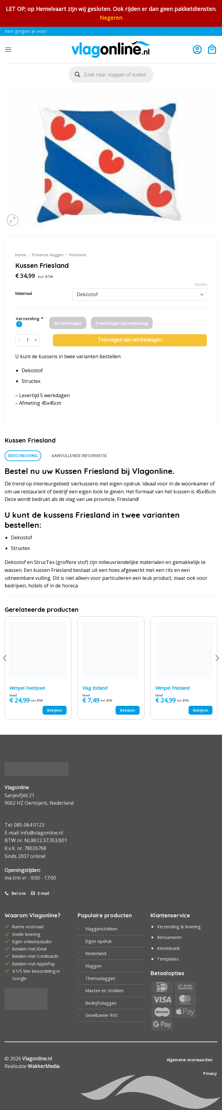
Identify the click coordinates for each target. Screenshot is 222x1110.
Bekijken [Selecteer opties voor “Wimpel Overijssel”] (54, 710)
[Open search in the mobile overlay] (111, 74)
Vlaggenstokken (101, 929)
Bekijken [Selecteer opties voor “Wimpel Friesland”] (200, 710)
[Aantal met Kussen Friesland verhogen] (36, 340)
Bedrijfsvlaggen (100, 1003)
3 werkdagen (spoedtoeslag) (122, 323)
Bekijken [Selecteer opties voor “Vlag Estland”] (127, 710)
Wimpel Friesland (172, 688)
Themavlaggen (100, 978)
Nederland (95, 953)
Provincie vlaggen (48, 254)
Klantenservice (170, 915)
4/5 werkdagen (68, 323)
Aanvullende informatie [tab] (79, 455)
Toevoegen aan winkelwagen (130, 340)
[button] (8, 49)
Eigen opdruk (98, 941)
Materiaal (23, 294)
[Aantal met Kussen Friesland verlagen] (19, 340)
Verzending (29, 319)
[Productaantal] (27, 340)
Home (20, 254)
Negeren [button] (111, 17)
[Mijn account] (197, 49)
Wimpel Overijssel (27, 688)
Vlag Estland (94, 688)
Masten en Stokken (104, 990)
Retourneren (169, 937)
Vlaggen (93, 966)
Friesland (77, 254)
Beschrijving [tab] (23, 455)
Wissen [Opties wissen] (201, 284)
